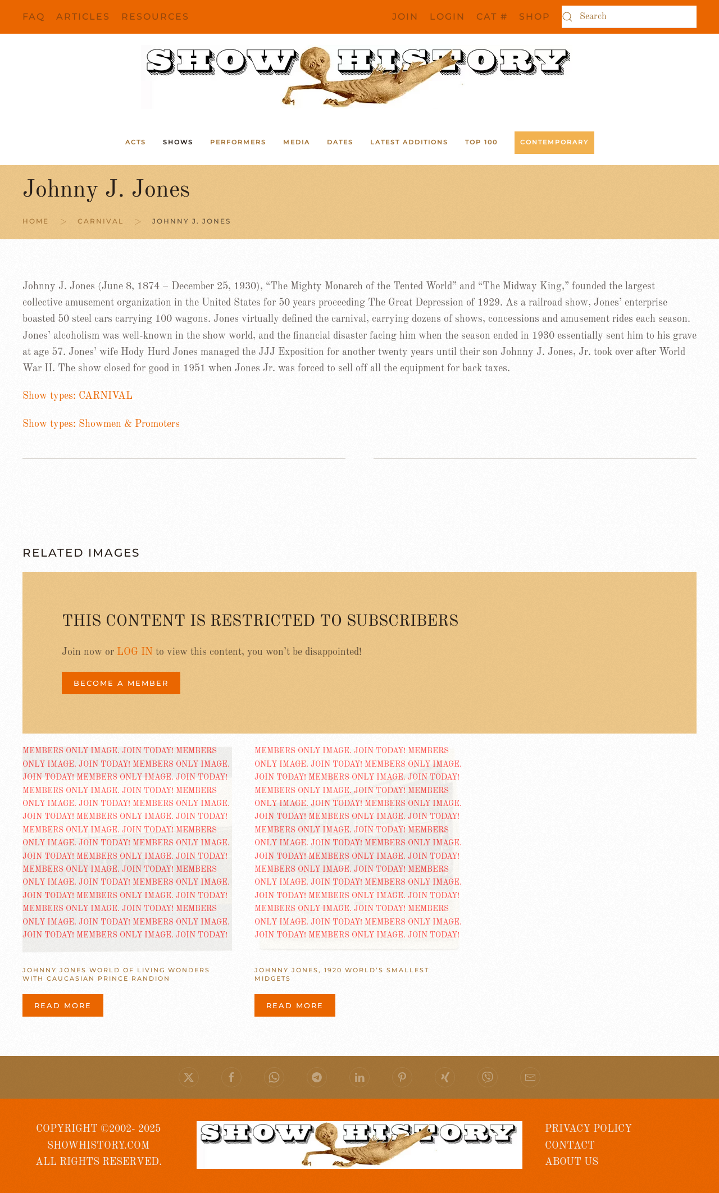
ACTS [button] (135, 142)
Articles (83, 16)
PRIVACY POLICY (588, 1129)
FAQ (33, 16)
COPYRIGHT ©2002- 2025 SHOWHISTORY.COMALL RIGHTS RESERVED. (98, 1145)
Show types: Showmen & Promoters (101, 424)
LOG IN (135, 652)
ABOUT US (571, 1162)
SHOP (534, 16)
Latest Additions (409, 142)
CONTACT (570, 1146)
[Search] (629, 17)
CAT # (492, 16)
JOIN (405, 16)
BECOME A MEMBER (121, 683)
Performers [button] (238, 142)
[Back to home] (359, 77)
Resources (155, 16)
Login (447, 16)
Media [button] (296, 142)
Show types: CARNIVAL (77, 396)
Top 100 (481, 142)
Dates (340, 142)
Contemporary (554, 142)
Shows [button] (178, 142)
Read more (63, 1005)
